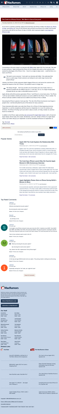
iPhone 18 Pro (5, 6)
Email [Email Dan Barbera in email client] (2, 338)
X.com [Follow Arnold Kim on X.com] (5, 315)
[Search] (54, 2)
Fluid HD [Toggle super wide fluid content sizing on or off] (23, 406)
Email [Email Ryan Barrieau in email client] (16, 338)
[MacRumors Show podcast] (27, 2)
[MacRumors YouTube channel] (40, 2)
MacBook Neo (33, 6)
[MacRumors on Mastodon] (37, 2)
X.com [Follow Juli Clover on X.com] (5, 321)
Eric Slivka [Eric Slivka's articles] (17, 312)
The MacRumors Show (42, 349)
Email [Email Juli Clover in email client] (2, 321)
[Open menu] (2, 2)
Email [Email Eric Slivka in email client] (16, 315)
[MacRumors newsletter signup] (48, 2)
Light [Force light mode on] (30, 406)
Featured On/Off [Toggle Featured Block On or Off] (4, 406)
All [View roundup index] (57, 6)
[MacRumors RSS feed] (45, 2)
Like (18, 211)
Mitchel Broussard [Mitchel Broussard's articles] (5, 324)
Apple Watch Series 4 (40, 115)
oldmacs (11, 202)
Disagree (21, 211)
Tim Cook (7, 122)
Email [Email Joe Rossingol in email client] (16, 321)
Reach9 (11, 215)
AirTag (51, 6)
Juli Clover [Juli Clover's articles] (3, 318)
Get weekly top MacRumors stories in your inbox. (29, 132)
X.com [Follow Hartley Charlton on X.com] (5, 332)
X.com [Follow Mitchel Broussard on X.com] (5, 327)
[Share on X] (51, 128)
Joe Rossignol (43, 145)
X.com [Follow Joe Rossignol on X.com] (19, 321)
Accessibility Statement (5, 404)
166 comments (32, 156)
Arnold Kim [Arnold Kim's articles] (3, 312)
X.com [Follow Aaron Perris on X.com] (19, 344)
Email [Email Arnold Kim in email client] (2, 315)
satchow (11, 224)
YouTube (6, 349)
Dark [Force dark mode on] (32, 406)
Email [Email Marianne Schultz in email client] (16, 332)
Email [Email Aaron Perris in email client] (16, 344)
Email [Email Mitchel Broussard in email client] (2, 327)
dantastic (11, 255)
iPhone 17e (43, 6)
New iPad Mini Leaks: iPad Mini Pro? (18, 374)
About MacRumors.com (9, 300)
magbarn (11, 240)
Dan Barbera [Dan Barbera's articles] (3, 335)
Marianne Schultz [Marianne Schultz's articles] (18, 329)
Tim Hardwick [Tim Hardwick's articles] (18, 324)
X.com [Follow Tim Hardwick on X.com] (19, 327)
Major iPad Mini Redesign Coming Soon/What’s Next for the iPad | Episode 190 (47, 365)
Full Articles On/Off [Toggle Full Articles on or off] (13, 406)
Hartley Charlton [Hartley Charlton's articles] (4, 329)
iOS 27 (24, 6)
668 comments (6, 127)
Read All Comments (29, 275)
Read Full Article (23, 156)
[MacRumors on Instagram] (29, 2)
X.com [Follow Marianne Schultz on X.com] (19, 332)
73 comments (31, 195)
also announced (28, 115)
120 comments (32, 176)
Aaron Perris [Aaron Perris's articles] (17, 341)
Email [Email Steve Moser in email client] (2, 344)
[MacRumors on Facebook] (32, 2)
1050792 (11, 265)
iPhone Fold (16, 6)
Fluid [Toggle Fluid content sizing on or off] (19, 406)
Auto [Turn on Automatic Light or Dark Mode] (27, 406)
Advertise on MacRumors (10, 305)
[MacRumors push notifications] (43, 2)
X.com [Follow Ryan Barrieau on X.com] (19, 338)
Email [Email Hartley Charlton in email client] (2, 332)
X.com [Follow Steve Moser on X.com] (5, 344)
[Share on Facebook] (55, 128)
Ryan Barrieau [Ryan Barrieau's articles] (18, 335)
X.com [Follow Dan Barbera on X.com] (5, 338)
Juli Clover (42, 165)
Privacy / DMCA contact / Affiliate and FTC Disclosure (12, 401)
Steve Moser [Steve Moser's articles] (3, 341)
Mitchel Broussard (30, 22)
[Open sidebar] (57, 3)
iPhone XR (12, 28)
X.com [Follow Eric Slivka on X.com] (19, 315)
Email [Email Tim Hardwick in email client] (16, 327)
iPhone (12, 123)
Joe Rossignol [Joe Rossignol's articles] (18, 318)
